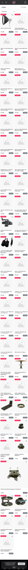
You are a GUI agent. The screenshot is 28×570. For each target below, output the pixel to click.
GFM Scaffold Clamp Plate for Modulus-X (20, 435)
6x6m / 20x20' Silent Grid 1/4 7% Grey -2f (20, 272)
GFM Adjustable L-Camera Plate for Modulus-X (6, 414)
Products (4, 7)
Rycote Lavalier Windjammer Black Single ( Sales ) (7, 150)
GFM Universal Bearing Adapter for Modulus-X (11, 489)
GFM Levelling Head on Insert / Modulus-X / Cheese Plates (7, 394)
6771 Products (23, 7)
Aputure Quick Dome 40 (6, 28)
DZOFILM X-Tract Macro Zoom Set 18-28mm (20, 251)
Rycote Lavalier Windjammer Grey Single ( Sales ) (7, 130)
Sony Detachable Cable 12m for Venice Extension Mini (21, 211)
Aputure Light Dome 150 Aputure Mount (20, 150)
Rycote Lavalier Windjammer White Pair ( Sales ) (21, 89)
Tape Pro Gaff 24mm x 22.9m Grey (20, 190)
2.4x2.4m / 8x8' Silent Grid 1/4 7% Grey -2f (20, 332)
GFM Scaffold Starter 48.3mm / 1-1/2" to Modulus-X (5, 455)
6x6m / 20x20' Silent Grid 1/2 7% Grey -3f (6, 272)
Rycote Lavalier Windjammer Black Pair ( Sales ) (21, 130)
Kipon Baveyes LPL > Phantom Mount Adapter (20, 69)
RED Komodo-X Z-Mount (20, 352)
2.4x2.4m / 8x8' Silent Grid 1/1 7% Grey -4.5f (6, 332)
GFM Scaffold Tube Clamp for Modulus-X (20, 510)
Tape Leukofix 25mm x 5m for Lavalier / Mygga (20, 170)
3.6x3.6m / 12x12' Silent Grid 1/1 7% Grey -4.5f (21, 312)
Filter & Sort (4, 11)
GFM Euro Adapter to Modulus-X (19, 455)
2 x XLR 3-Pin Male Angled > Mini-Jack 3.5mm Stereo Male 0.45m (7, 251)
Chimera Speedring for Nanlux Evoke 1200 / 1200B (21, 29)
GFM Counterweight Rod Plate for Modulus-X (6, 550)
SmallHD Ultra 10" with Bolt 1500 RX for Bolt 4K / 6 (6, 170)
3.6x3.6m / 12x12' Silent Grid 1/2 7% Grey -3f (21, 292)
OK (14, 567)
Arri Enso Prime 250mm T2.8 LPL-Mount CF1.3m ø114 (21, 231)
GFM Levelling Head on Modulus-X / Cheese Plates (21, 394)
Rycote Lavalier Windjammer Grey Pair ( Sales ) (7, 109)
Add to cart (11, 31)
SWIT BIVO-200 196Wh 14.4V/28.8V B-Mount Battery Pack (6, 373)
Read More (21, 563)
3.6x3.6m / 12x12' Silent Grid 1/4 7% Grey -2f (7, 312)
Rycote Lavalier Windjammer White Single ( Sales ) (21, 109)
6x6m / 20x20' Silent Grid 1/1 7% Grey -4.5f (6, 292)
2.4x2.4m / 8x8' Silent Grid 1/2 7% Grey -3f (6, 353)
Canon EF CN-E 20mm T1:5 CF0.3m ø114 (6, 89)
